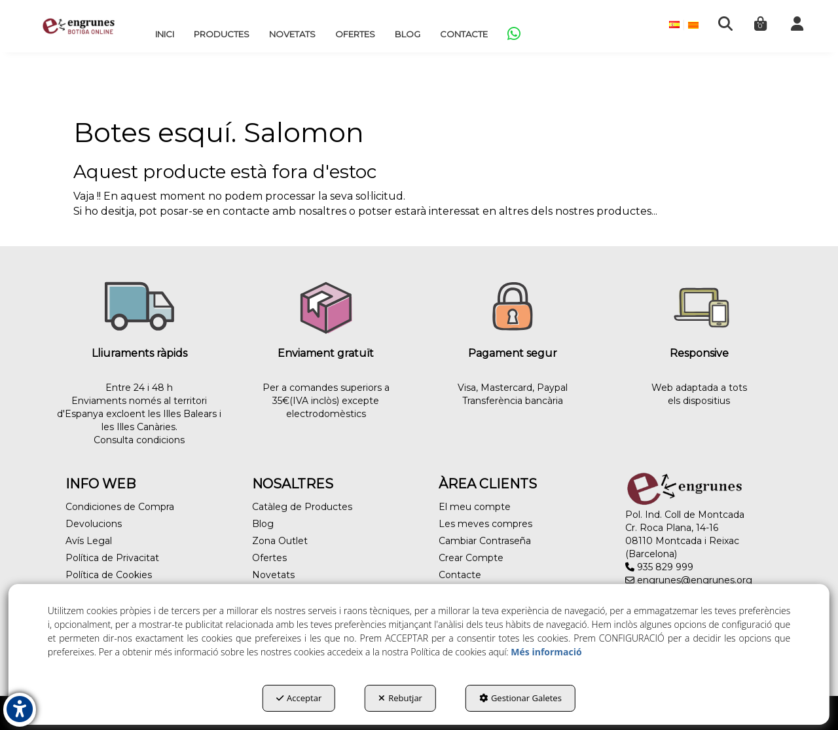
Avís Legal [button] (88, 541)
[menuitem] (164, 34)
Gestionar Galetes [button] (520, 698)
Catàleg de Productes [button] (302, 507)
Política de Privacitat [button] (112, 558)
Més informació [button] (546, 652)
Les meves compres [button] (485, 524)
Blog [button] (263, 524)
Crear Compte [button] (471, 558)
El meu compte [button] (475, 507)
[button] (78, 26)
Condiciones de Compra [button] (119, 507)
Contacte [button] (460, 575)
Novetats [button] (273, 575)
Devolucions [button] (93, 524)
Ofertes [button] (269, 558)
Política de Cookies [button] (108, 575)
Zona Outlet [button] (280, 541)
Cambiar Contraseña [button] (485, 541)
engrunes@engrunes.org (688, 580)
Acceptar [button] (298, 698)
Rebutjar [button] (400, 698)
